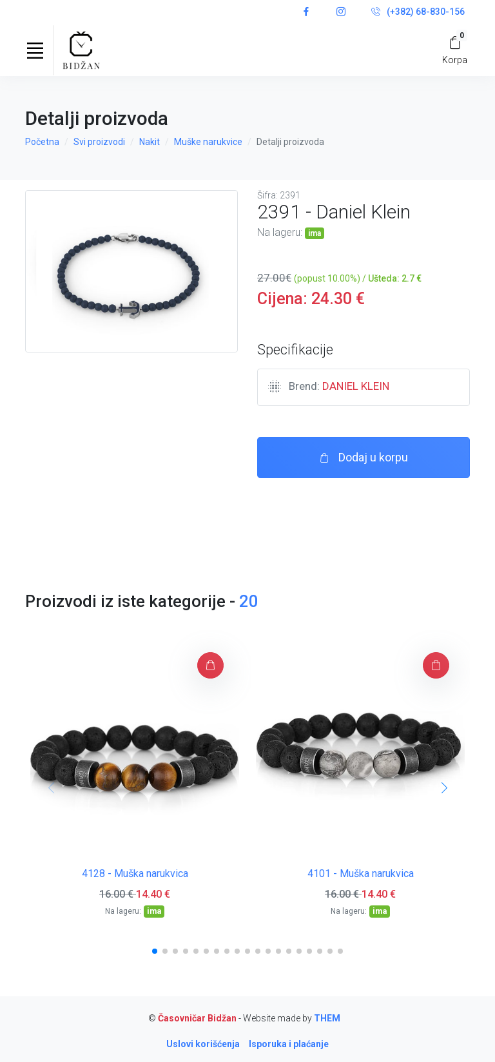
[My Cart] (454, 50)
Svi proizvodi (99, 142)
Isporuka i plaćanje (289, 1044)
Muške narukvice (208, 142)
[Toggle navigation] (34, 50)
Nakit (149, 142)
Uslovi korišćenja (203, 1044)
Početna (42, 142)
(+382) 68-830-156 (418, 12)
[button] (154, 951)
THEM (327, 1018)
